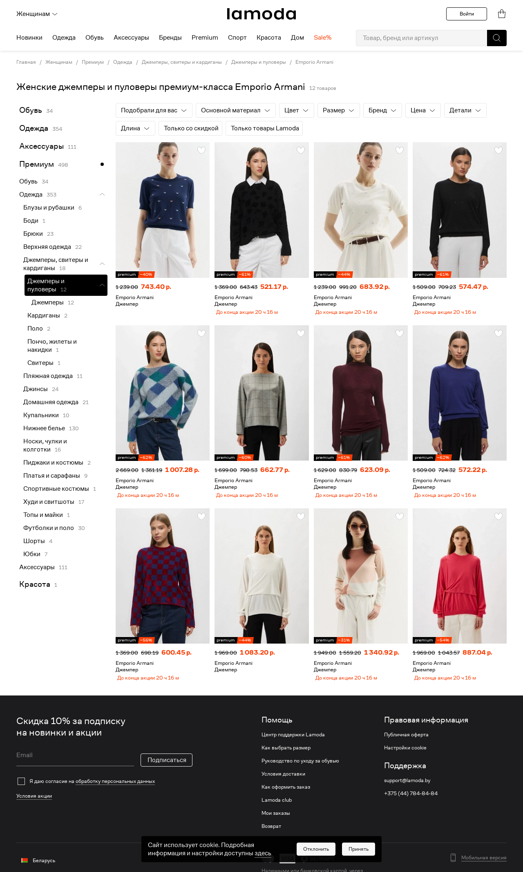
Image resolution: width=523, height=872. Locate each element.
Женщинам (37, 14)
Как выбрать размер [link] (286, 757)
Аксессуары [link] (41, 146)
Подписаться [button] (167, 770)
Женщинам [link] (58, 62)
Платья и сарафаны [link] (51, 476)
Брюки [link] (33, 234)
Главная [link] (26, 62)
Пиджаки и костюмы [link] (53, 462)
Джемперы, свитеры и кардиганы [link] (182, 62)
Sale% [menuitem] (322, 38)
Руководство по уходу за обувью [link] (300, 770)
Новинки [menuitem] (29, 38)
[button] (497, 38)
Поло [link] (35, 328)
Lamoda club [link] (277, 810)
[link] (261, 14)
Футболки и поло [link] (48, 528)
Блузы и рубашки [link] (48, 207)
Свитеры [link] (40, 363)
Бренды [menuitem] (170, 38)
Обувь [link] (30, 110)
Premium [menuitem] (205, 38)
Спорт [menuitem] (237, 38)
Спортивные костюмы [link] (56, 489)
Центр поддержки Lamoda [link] (293, 744)
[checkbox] (104, 791)
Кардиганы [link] (43, 315)
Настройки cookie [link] (405, 757)
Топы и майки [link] (43, 515)
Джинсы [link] (35, 389)
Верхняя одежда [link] (47, 247)
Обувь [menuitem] (94, 38)
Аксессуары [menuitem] (131, 38)
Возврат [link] (271, 836)
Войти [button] (467, 13)
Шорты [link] (34, 541)
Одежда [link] (122, 62)
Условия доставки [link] (283, 783)
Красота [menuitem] (269, 38)
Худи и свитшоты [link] (48, 502)
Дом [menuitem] (297, 38)
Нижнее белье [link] (44, 428)
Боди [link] (30, 221)
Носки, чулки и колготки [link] (45, 445)
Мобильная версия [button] (484, 867)
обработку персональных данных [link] (115, 790)
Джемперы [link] (47, 302)
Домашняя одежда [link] (50, 402)
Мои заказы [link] (276, 823)
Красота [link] (34, 584)
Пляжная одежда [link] (48, 376)
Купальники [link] (41, 415)
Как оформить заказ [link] (286, 797)
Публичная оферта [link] (406, 744)
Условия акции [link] (34, 805)
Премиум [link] (93, 62)
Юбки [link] (31, 554)
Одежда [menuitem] (64, 38)
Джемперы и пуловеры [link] (258, 62)
